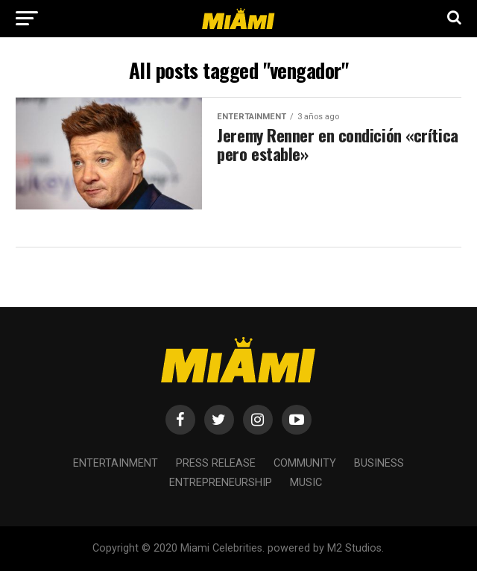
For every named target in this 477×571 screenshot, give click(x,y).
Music (306, 482)
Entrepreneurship (220, 482)
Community (305, 463)
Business (379, 463)
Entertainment (115, 463)
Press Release (216, 463)
